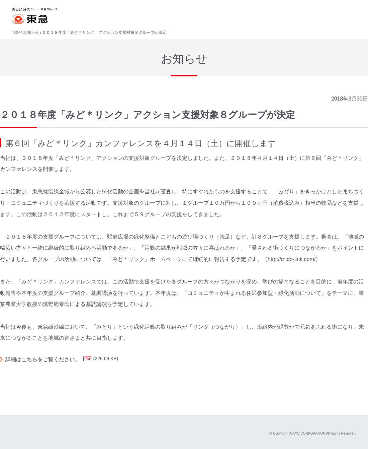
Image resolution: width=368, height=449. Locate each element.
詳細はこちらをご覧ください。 (42, 359)
